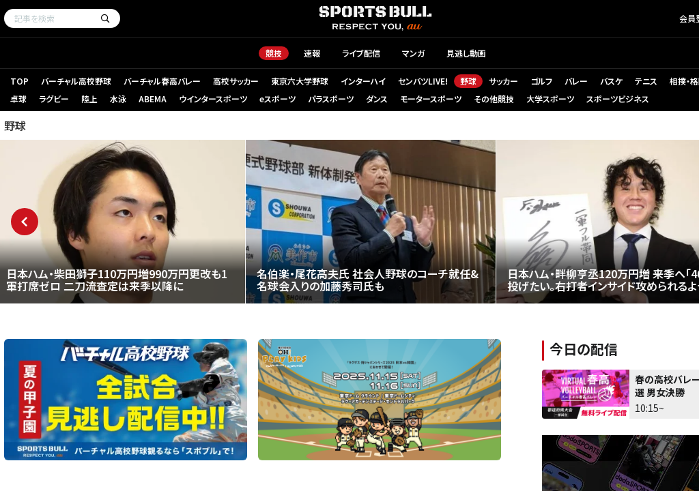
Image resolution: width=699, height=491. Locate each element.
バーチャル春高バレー (162, 81)
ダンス (377, 98)
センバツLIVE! (423, 81)
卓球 (18, 98)
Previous (24, 221)
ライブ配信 (361, 53)
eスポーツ (277, 98)
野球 (468, 81)
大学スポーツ (550, 98)
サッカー (503, 81)
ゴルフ (541, 81)
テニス (646, 81)
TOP (19, 81)
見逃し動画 (466, 53)
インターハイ (363, 81)
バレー (576, 81)
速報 (312, 53)
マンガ (413, 53)
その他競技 (494, 98)
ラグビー (54, 98)
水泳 (118, 98)
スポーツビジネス (617, 98)
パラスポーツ (331, 98)
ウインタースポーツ (213, 98)
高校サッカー (236, 81)
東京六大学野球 (299, 81)
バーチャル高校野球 (76, 81)
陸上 (89, 98)
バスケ (611, 81)
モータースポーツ (430, 98)
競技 (274, 53)
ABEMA (153, 98)
